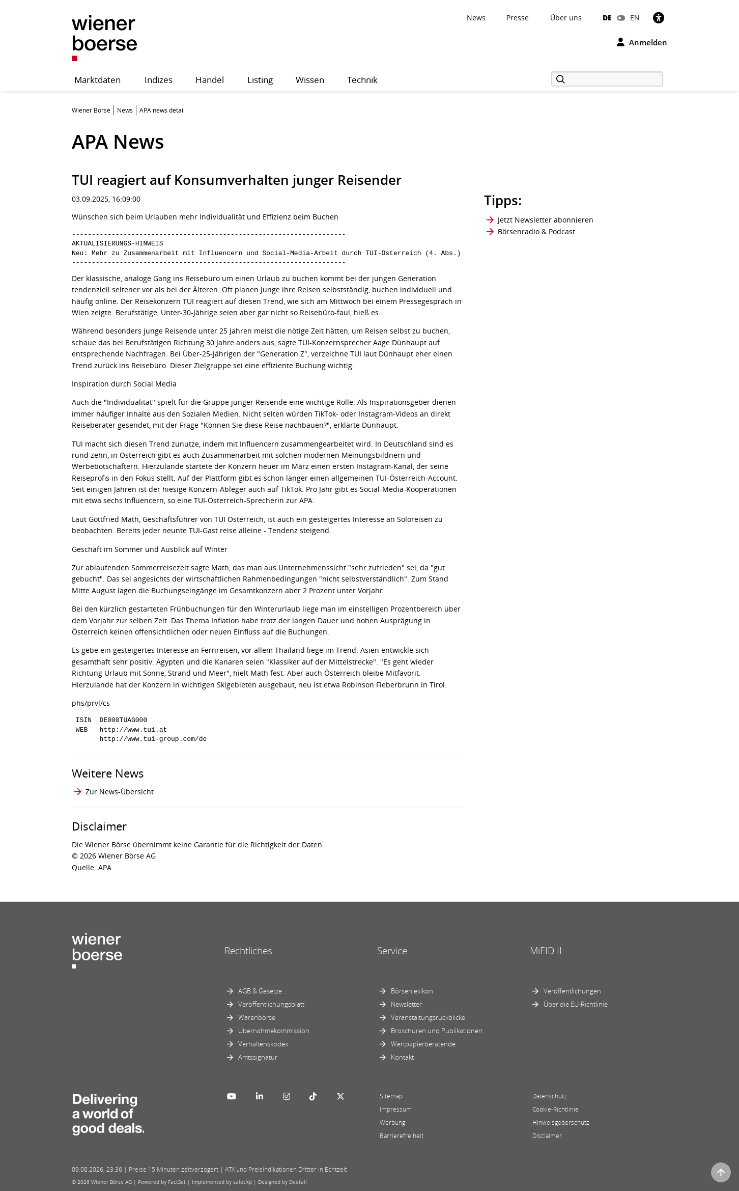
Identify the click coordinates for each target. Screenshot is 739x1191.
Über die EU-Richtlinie (576, 1004)
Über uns (566, 17)
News (476, 17)
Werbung (392, 1122)
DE (607, 17)
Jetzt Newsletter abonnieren (545, 220)
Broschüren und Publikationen (436, 1030)
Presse (517, 17)
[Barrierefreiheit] (658, 17)
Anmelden (642, 42)
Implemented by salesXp (222, 1181)
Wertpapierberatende (423, 1043)
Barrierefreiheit (401, 1135)
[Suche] (607, 79)
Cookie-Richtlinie (555, 1109)
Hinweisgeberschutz (560, 1122)
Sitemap (391, 1096)
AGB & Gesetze (260, 990)
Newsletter (406, 1004)
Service (392, 950)
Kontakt (402, 1057)
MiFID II (546, 950)
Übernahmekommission (273, 1030)
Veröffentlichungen (572, 990)
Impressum (396, 1109)
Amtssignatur (257, 1057)
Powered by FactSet (162, 1181)
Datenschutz (549, 1096)
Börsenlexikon (412, 990)
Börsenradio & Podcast (536, 231)
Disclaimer (547, 1135)
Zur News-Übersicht (120, 791)
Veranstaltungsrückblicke (428, 1017)
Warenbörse (256, 1017)
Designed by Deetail (282, 1181)
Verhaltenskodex (263, 1043)
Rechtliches (248, 950)
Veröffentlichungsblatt (271, 1004)
